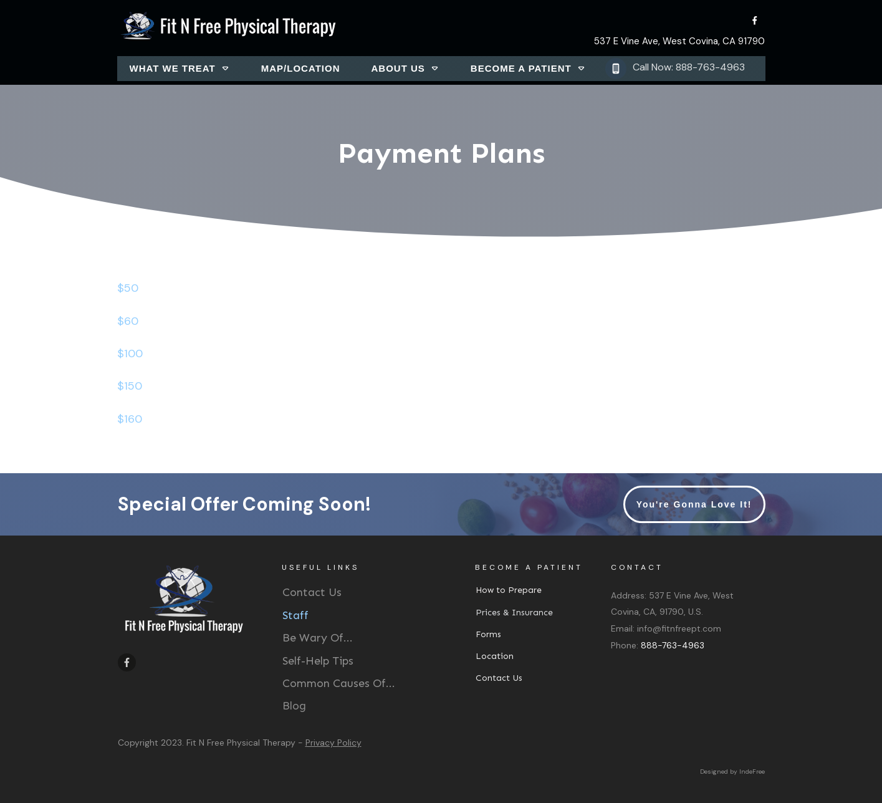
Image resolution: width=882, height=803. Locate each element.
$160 (129, 418)
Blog (294, 706)
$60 (127, 321)
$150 (129, 385)
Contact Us (312, 592)
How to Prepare (509, 590)
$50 (127, 288)
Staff (295, 615)
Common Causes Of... (338, 683)
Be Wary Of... (317, 638)
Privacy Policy (333, 742)
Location (495, 656)
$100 (130, 353)
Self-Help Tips (317, 661)
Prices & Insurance (514, 612)
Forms (488, 634)
